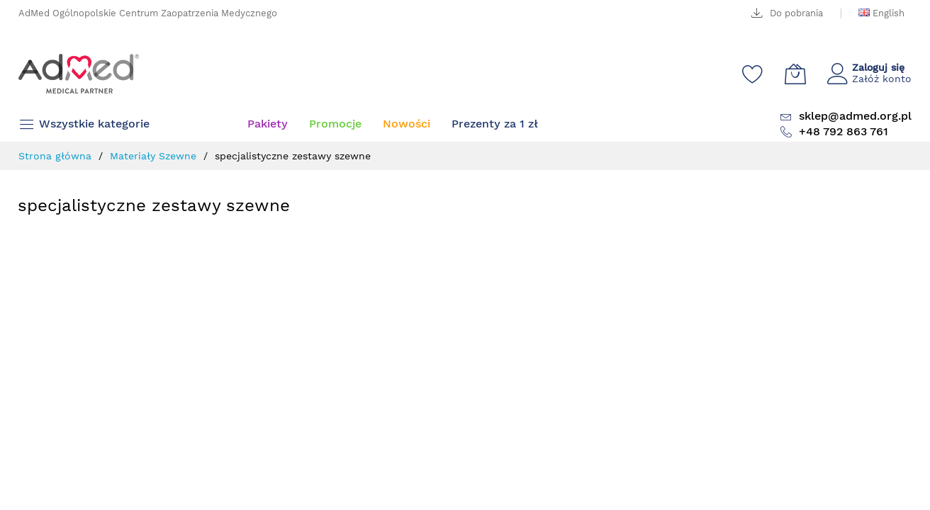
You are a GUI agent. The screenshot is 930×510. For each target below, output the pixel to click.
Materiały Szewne (155, 156)
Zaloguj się (878, 67)
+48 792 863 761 (843, 131)
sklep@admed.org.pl (855, 116)
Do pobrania (796, 13)
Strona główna (56, 156)
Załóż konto (882, 78)
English (887, 13)
